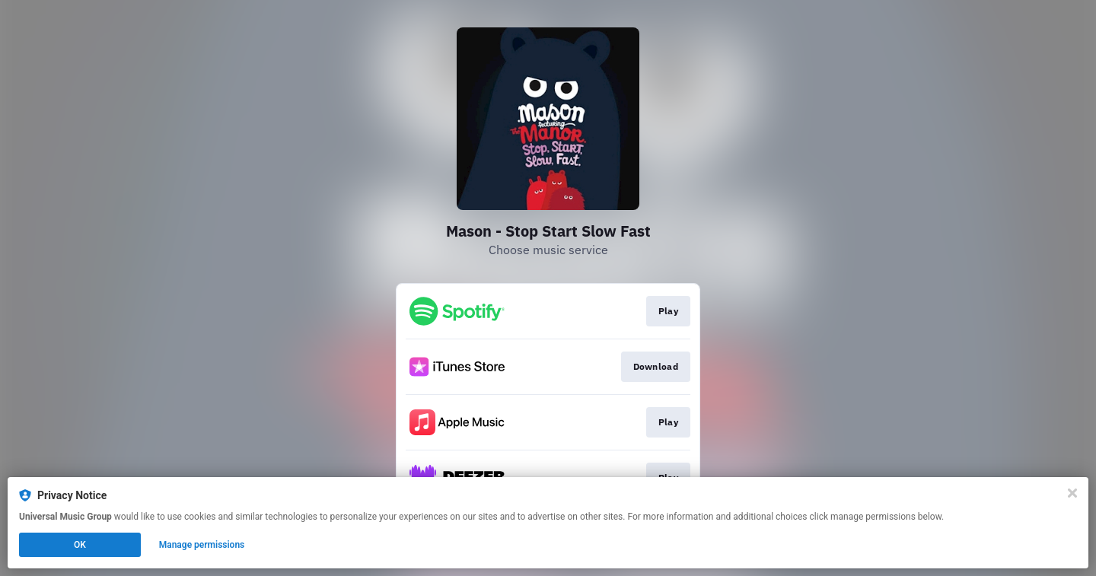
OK (80, 544)
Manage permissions (202, 544)
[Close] (1072, 493)
